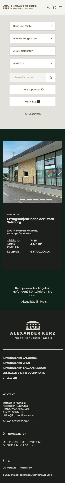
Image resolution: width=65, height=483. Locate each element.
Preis (43, 301)
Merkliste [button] (32, 101)
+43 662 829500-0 (18, 421)
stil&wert (10, 377)
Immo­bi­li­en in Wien (16, 362)
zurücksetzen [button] (33, 113)
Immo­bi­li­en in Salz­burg (20, 357)
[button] (58, 172)
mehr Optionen (33, 89)
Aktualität (30, 301)
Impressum (26, 467)
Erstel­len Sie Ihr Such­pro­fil (24, 372)
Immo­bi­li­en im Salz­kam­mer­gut (24, 367)
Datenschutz (9, 467)
